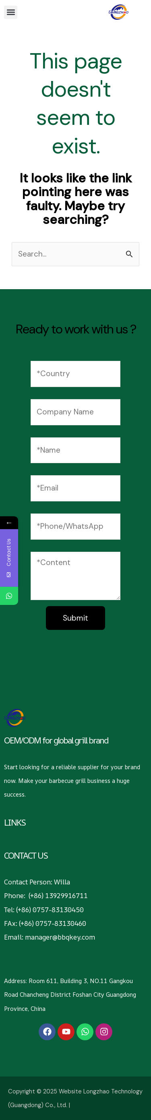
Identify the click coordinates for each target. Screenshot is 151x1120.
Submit (75, 618)
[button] (10, 12)
